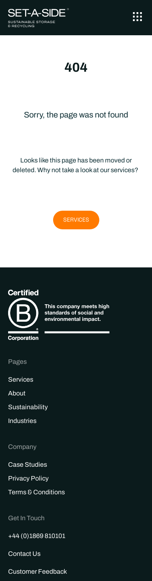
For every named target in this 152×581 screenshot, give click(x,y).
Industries (22, 420)
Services (20, 379)
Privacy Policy (28, 478)
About (17, 393)
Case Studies (27, 464)
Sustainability (28, 407)
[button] (137, 17)
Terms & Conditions (36, 492)
